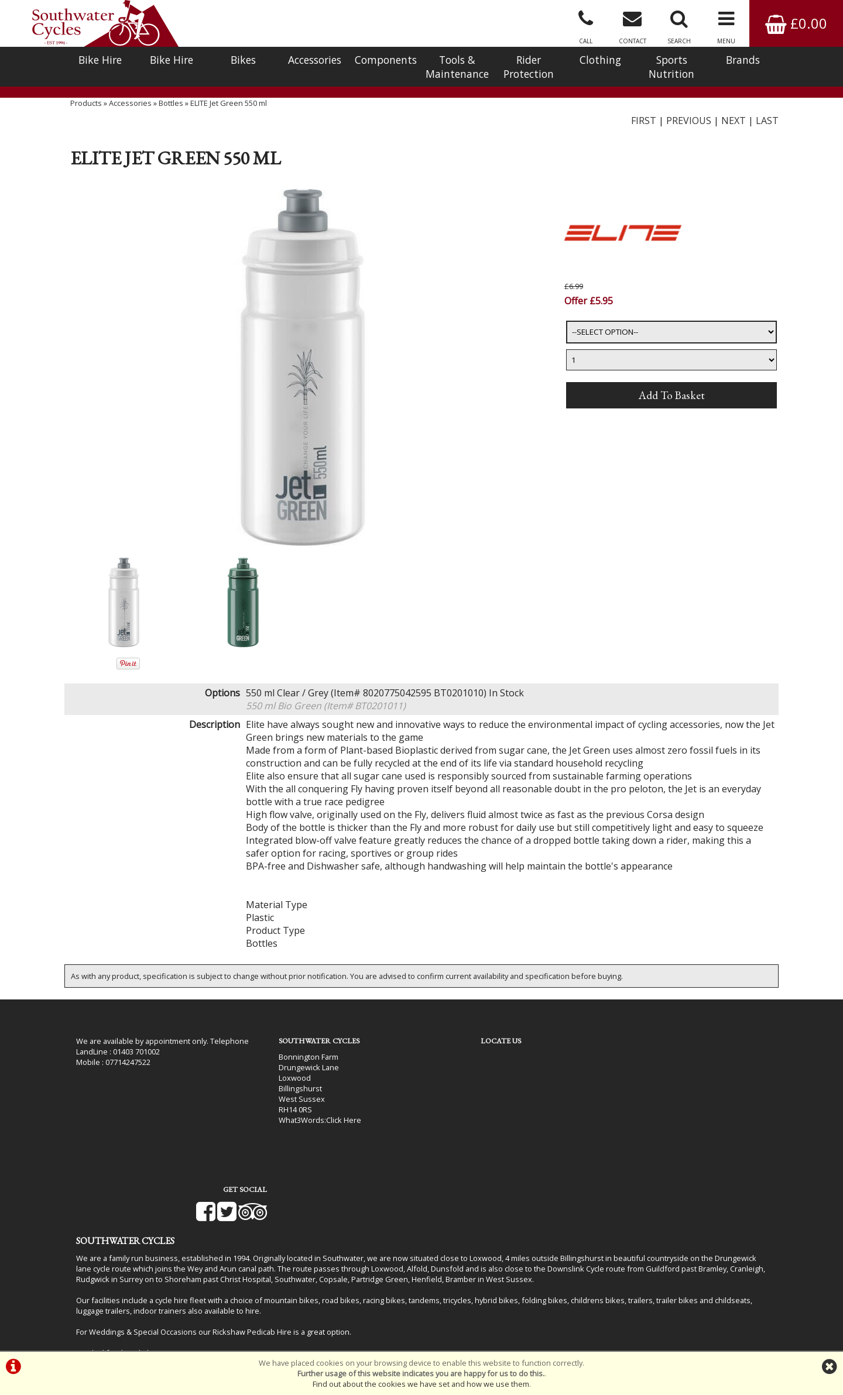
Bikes (243, 60)
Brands (743, 60)
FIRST (643, 131)
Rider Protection (528, 67)
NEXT (733, 131)
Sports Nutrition (671, 67)
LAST (767, 131)
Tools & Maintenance (457, 67)
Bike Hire (100, 60)
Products (86, 114)
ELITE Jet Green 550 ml (228, 114)
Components (386, 60)
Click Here (316, 1131)
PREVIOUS (688, 131)
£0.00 (796, 23)
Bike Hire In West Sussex (120, 1319)
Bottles (171, 114)
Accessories (314, 60)
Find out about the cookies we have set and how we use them (421, 1384)
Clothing (600, 60)
